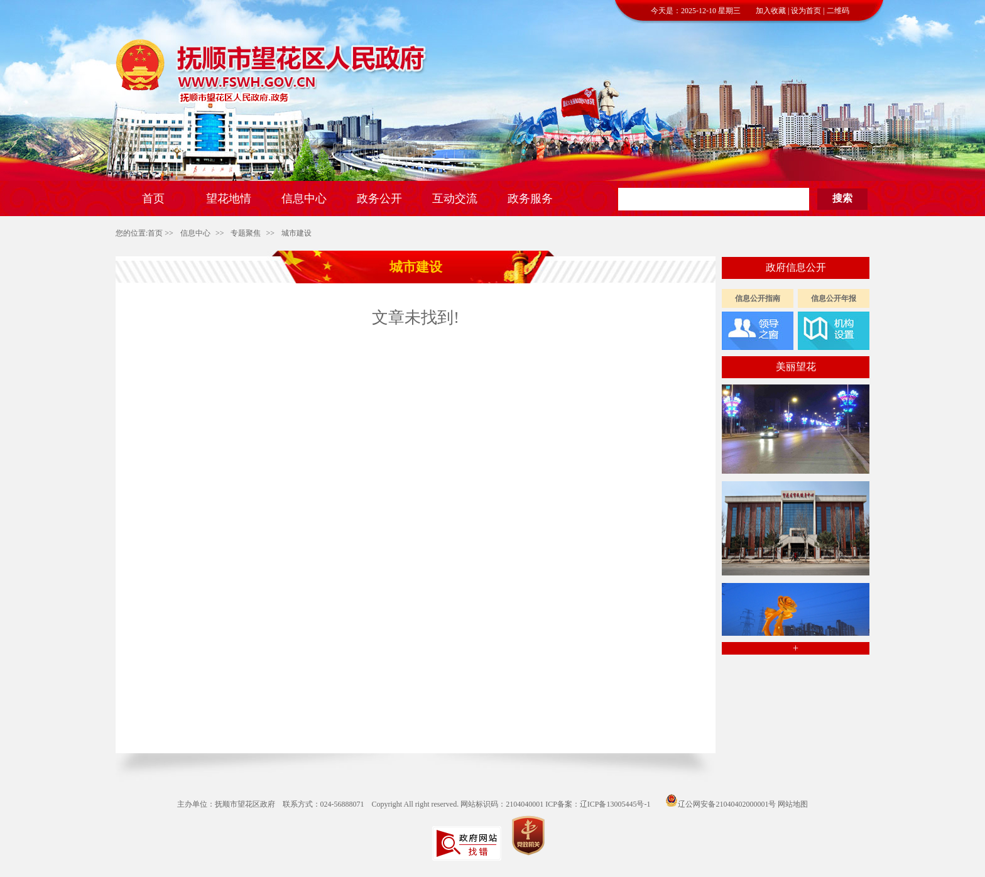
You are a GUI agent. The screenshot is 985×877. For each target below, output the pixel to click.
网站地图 (793, 804)
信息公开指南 (757, 298)
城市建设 (296, 233)
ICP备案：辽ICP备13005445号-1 (597, 804)
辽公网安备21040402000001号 (720, 804)
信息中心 (195, 233)
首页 (155, 233)
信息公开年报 (833, 298)
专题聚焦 (246, 233)
